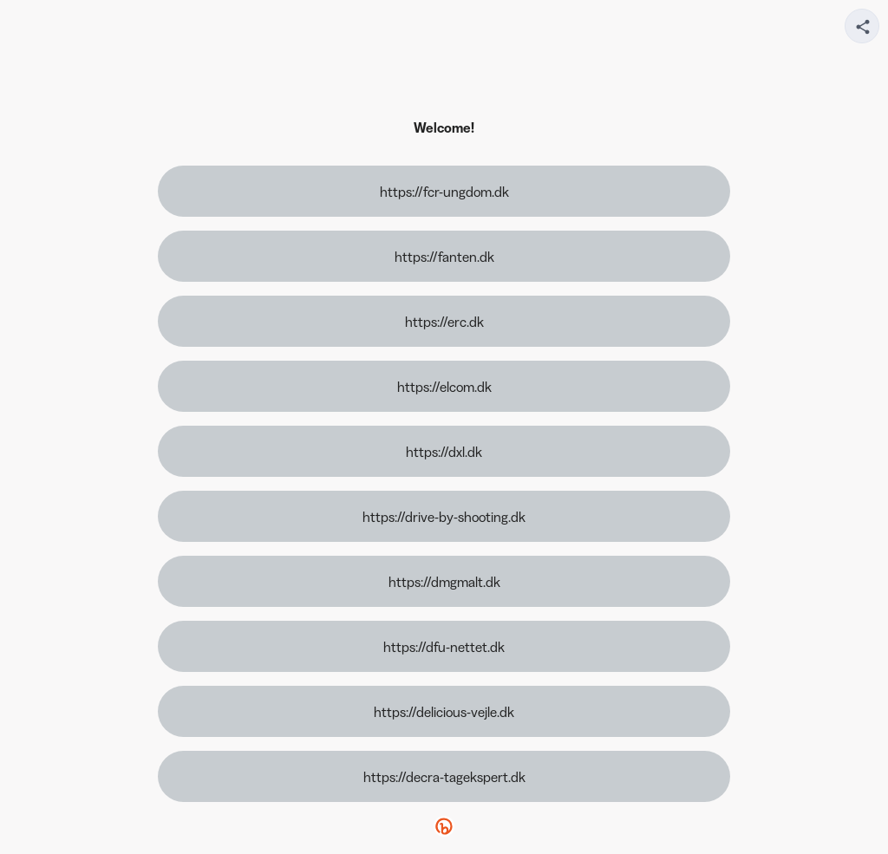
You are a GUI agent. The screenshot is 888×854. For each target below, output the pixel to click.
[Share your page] (862, 26)
